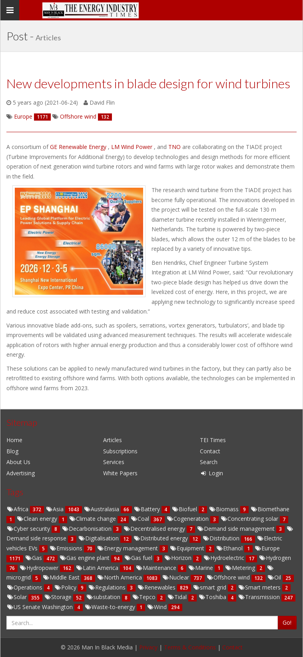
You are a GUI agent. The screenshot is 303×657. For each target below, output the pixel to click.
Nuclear (176, 577)
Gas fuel (139, 558)
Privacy (148, 647)
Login (211, 473)
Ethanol (230, 548)
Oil (275, 577)
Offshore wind (228, 577)
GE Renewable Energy (79, 147)
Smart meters (260, 587)
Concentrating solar (250, 518)
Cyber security (29, 528)
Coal (140, 518)
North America (120, 577)
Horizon (178, 558)
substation (104, 597)
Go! (287, 622)
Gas (34, 558)
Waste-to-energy (110, 607)
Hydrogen (275, 558)
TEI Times (213, 440)
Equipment (187, 548)
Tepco (144, 597)
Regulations (107, 587)
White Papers (120, 473)
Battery (147, 509)
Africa (18, 509)
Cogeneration (188, 518)
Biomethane (269, 509)
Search (208, 462)
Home (14, 440)
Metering (241, 568)
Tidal (177, 597)
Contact (210, 451)
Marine (201, 568)
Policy (66, 587)
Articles (112, 440)
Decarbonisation (87, 528)
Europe (267, 548)
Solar (17, 597)
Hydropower (39, 568)
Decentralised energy (155, 528)
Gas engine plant (85, 558)
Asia (55, 509)
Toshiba (213, 597)
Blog (12, 451)
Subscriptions (120, 451)
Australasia (102, 509)
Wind (157, 607)
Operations (25, 587)
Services (113, 462)
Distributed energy (161, 538)
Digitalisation (99, 538)
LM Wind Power (132, 147)
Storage (58, 597)
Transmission (259, 597)
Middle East (61, 577)
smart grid (210, 587)
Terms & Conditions (190, 647)
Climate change (93, 518)
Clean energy (37, 518)
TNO (175, 147)
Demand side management (236, 528)
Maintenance (157, 568)
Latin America (98, 568)
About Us (18, 462)
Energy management (128, 548)
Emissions (66, 548)
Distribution (221, 538)
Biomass (224, 509)
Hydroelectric (224, 558)
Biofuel (185, 509)
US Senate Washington (40, 607)
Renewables (157, 587)
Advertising (20, 473)
